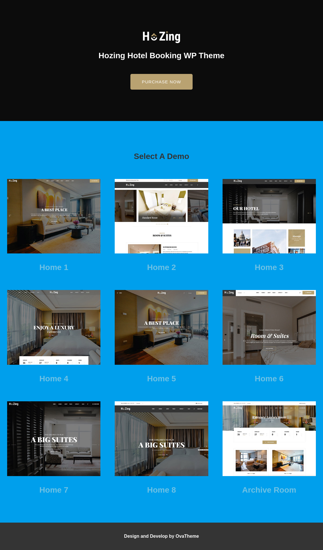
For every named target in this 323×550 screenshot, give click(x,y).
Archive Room (269, 489)
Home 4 (53, 378)
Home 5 (161, 378)
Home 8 (161, 489)
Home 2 (161, 267)
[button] (161, 82)
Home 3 (269, 267)
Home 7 (53, 489)
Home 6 (269, 378)
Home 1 (53, 267)
